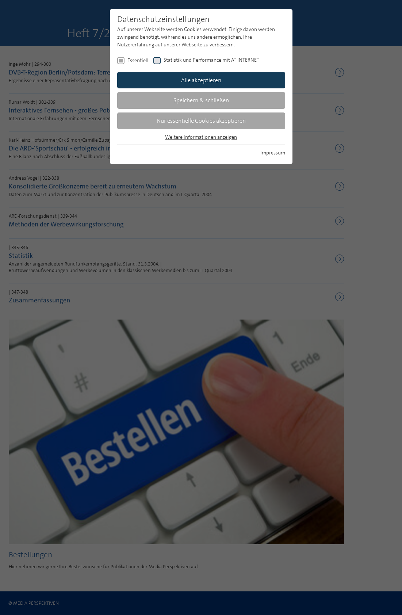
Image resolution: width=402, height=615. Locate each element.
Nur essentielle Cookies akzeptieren (201, 121)
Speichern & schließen (201, 100)
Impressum (272, 152)
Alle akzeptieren (201, 80)
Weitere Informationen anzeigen (201, 137)
